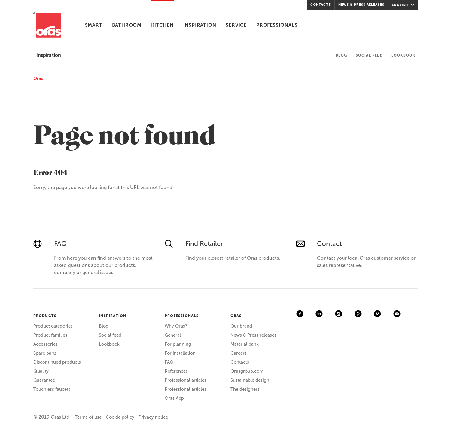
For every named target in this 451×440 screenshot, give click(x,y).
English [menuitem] (404, 5)
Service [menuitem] (236, 25)
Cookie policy (120, 417)
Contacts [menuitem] (320, 5)
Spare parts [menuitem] (45, 353)
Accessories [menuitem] (45, 344)
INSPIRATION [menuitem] (112, 316)
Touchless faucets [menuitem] (51, 389)
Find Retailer (204, 244)
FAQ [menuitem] (169, 362)
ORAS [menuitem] (236, 316)
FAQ (60, 244)
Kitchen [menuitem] (162, 25)
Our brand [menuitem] (241, 326)
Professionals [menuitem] (276, 25)
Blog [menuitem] (341, 55)
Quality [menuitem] (41, 371)
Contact (329, 244)
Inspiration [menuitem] (199, 25)
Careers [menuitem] (238, 353)
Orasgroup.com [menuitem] (247, 371)
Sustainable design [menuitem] (249, 380)
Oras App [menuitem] (174, 398)
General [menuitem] (173, 335)
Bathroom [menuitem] (127, 25)
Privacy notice (153, 417)
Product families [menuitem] (50, 335)
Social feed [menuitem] (369, 55)
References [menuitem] (176, 371)
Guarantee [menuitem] (44, 380)
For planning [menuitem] (178, 344)
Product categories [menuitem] (53, 326)
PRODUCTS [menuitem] (45, 316)
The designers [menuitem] (245, 389)
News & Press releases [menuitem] (361, 5)
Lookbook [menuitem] (403, 55)
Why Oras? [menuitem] (176, 326)
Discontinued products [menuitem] (57, 362)
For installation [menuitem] (180, 353)
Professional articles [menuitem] (185, 380)
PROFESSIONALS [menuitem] (182, 316)
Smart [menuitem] (93, 25)
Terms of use (88, 417)
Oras (38, 78)
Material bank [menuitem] (244, 344)
